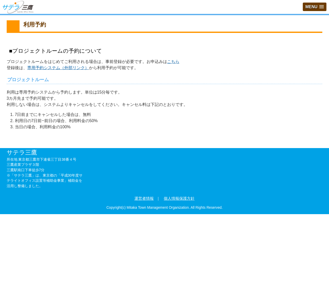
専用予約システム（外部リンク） (58, 68)
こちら (173, 61)
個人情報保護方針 (179, 198)
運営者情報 (144, 198)
